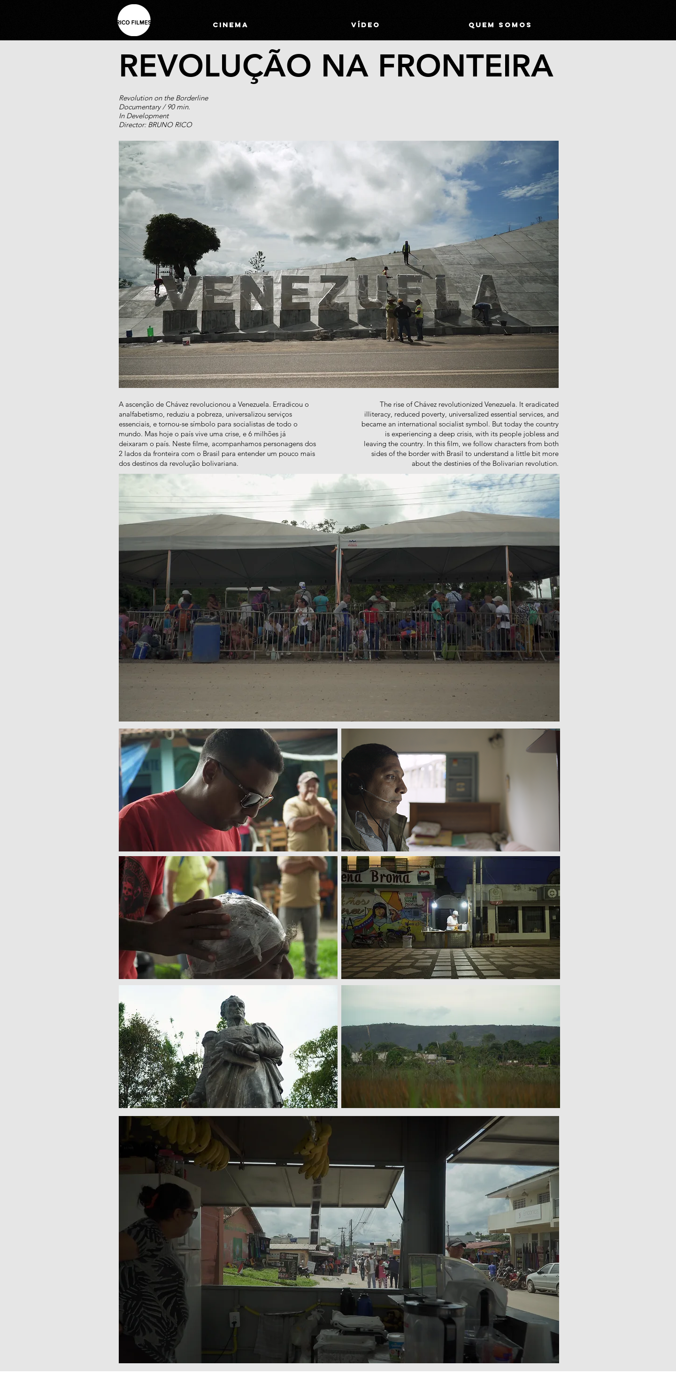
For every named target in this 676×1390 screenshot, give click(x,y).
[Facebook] (338, 1382)
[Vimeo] (352, 1382)
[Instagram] (324, 1382)
